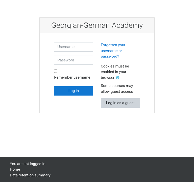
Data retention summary (30, 175)
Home (15, 169)
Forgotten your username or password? (113, 51)
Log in (73, 90)
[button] (118, 78)
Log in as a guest (120, 103)
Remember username (72, 77)
